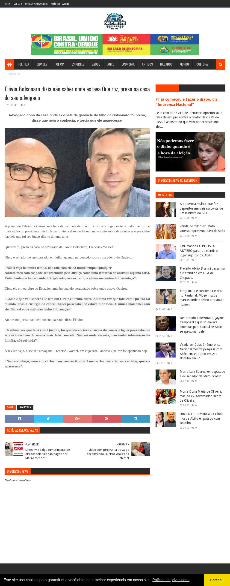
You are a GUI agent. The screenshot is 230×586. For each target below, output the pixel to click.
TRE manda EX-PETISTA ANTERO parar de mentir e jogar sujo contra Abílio (199, 250)
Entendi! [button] (217, 580)
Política (23, 64)
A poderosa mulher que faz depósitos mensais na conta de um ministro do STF (201, 208)
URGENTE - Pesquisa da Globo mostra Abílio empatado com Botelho (202, 418)
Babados (166, 64)
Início (7, 3)
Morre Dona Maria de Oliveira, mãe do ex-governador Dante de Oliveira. (201, 396)
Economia (128, 64)
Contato (18, 3)
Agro (110, 64)
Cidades (41, 64)
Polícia (59, 64)
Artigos (147, 64)
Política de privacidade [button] (170, 580)
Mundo (184, 64)
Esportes (78, 64)
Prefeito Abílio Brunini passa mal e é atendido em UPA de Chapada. (202, 273)
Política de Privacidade (36, 3)
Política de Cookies (60, 3)
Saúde (96, 64)
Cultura (202, 64)
